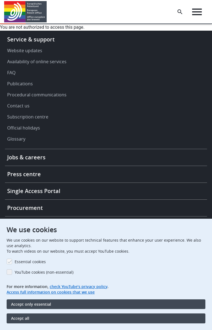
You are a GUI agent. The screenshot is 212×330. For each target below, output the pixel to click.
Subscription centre (27, 117)
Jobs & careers (26, 157)
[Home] (25, 11)
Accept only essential (31, 304)
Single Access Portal (33, 191)
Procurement (25, 208)
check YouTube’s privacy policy (78, 286)
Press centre (24, 174)
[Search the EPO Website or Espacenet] (180, 12)
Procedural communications (37, 95)
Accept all (20, 318)
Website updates (24, 50)
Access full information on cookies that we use (51, 292)
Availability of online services (37, 62)
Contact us (18, 106)
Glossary (16, 139)
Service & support (31, 39)
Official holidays (23, 128)
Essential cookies (30, 261)
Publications (20, 84)
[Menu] (196, 12)
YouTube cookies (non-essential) (44, 272)
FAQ (11, 73)
